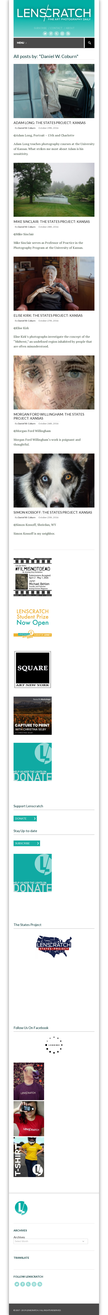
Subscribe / (41, 28)
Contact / (57, 28)
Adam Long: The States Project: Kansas (49, 123)
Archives (19, 1237)
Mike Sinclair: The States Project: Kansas (52, 221)
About (70, 28)
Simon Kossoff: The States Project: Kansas (53, 512)
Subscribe (22, 843)
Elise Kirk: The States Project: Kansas (48, 315)
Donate (21, 818)
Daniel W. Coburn (26, 128)
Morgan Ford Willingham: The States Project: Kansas (49, 416)
